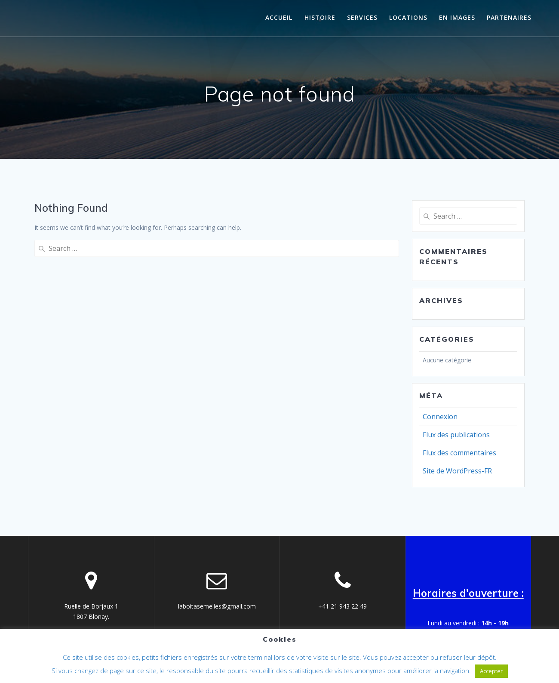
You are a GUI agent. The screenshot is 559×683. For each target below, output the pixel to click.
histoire (319, 17)
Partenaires (509, 17)
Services (362, 17)
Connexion (440, 416)
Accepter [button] (491, 671)
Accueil (278, 17)
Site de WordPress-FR (457, 471)
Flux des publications (456, 434)
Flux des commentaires (459, 452)
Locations (408, 17)
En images (457, 17)
